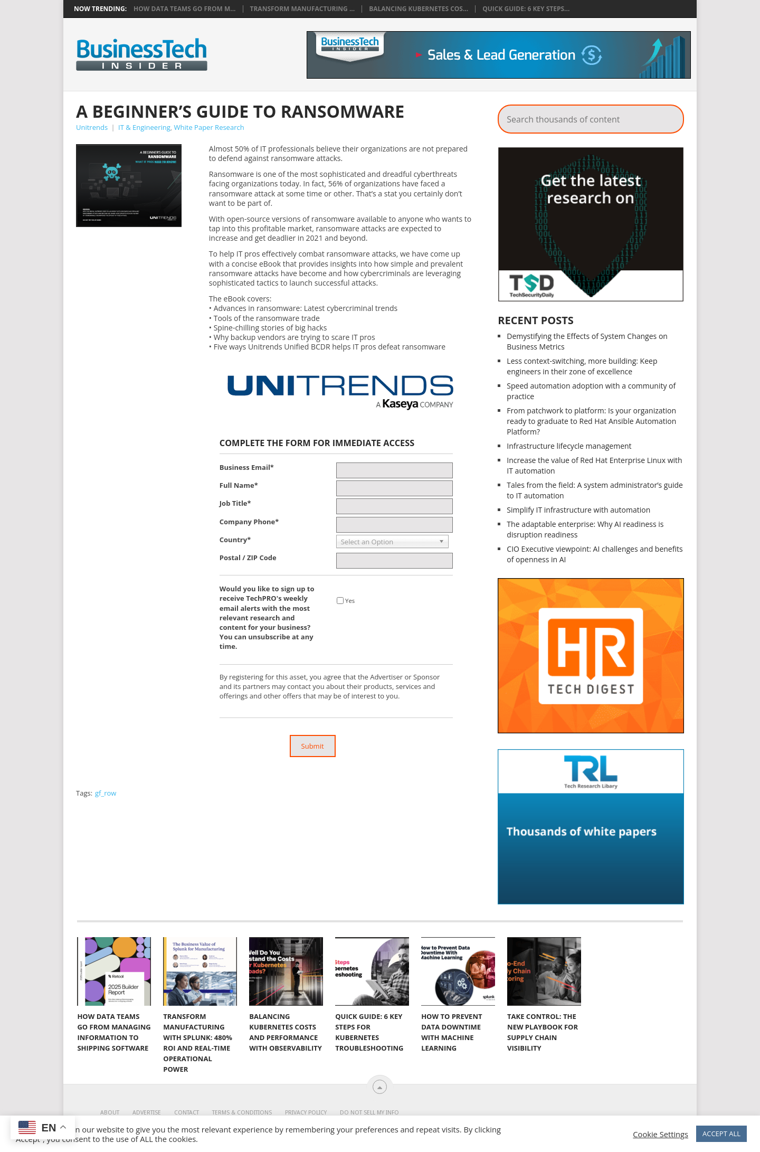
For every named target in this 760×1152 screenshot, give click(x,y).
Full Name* (239, 485)
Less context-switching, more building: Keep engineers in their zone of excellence (582, 366)
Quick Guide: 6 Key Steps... (525, 9)
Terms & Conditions (242, 1112)
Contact (186, 1112)
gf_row (105, 793)
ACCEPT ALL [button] (721, 1133)
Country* (235, 539)
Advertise (146, 1112)
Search (668, 116)
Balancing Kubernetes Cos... (418, 9)
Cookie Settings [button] (660, 1134)
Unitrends (92, 127)
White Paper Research (209, 127)
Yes (350, 601)
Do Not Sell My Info (369, 1112)
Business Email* (247, 467)
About (109, 1112)
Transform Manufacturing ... (302, 9)
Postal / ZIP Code (248, 557)
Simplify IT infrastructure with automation (578, 510)
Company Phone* (249, 521)
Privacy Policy (306, 1112)
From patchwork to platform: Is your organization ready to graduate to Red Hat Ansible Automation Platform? (591, 421)
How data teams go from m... (184, 9)
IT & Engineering (144, 127)
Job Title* (235, 503)
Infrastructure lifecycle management (569, 446)
